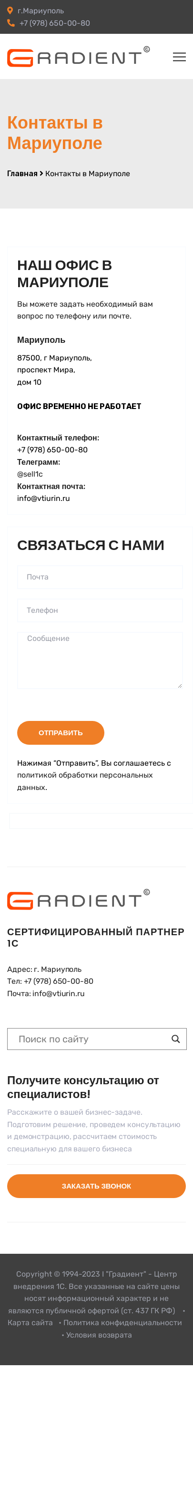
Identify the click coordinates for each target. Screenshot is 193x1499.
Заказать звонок (96, 1186)
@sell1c (30, 474)
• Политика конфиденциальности (120, 1322)
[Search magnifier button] (176, 1039)
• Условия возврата (96, 1334)
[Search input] (93, 1039)
